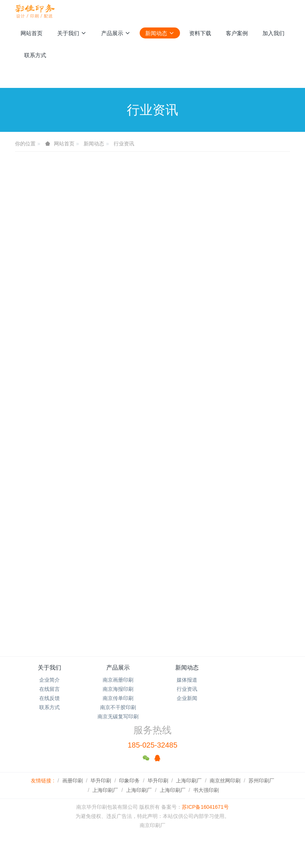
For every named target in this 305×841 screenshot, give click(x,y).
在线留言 (49, 689)
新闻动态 (94, 144)
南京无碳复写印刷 (118, 716)
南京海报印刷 (118, 689)
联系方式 (49, 707)
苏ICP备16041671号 (205, 807)
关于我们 (49, 667)
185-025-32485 (152, 745)
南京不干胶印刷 (118, 707)
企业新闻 (187, 698)
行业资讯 (124, 144)
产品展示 (118, 667)
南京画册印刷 (118, 680)
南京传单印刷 (118, 698)
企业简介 (49, 680)
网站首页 (32, 33)
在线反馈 (49, 698)
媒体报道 (187, 680)
